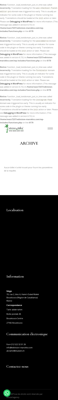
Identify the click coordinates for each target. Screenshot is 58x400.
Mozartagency (12, 395)
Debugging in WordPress (21, 21)
